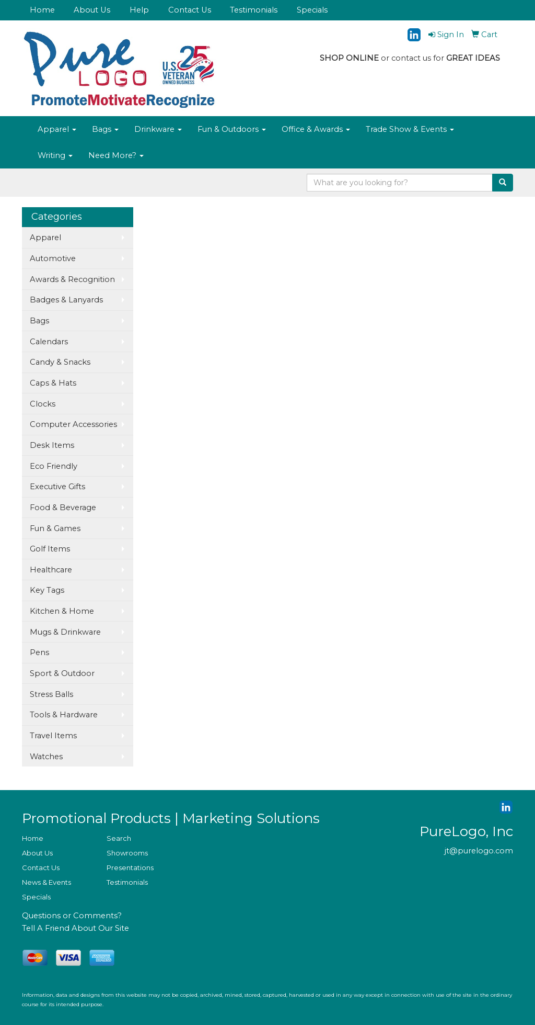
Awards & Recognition (72, 279)
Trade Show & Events (410, 129)
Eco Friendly (53, 466)
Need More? (116, 155)
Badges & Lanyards (66, 300)
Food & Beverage (63, 507)
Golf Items (50, 549)
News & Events (46, 882)
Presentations (130, 867)
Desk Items (52, 445)
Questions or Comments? (72, 915)
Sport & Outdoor (62, 673)
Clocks (42, 404)
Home (42, 10)
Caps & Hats (53, 383)
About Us (92, 10)
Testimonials (253, 10)
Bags (105, 129)
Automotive (53, 258)
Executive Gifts (57, 486)
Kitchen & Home (62, 611)
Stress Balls (51, 694)
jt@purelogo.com (479, 850)
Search (119, 838)
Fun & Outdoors (231, 129)
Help (139, 10)
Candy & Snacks (60, 362)
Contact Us (189, 10)
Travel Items (53, 735)
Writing (55, 155)
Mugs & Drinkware (65, 632)
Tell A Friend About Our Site (75, 928)
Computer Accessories (73, 424)
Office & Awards (316, 129)
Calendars (49, 341)
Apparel (57, 129)
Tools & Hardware (64, 714)
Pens (39, 652)
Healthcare (51, 570)
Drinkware (158, 129)
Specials (312, 10)
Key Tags (47, 590)
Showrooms (127, 853)
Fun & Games (55, 528)
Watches (46, 756)
